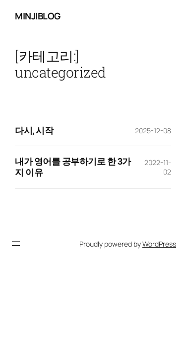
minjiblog (38, 16)
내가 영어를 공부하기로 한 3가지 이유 (73, 167)
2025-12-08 (153, 130)
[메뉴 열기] (16, 244)
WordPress (159, 244)
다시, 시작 (34, 130)
